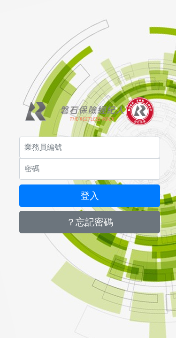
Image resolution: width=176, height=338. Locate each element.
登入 (89, 195)
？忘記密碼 (89, 222)
